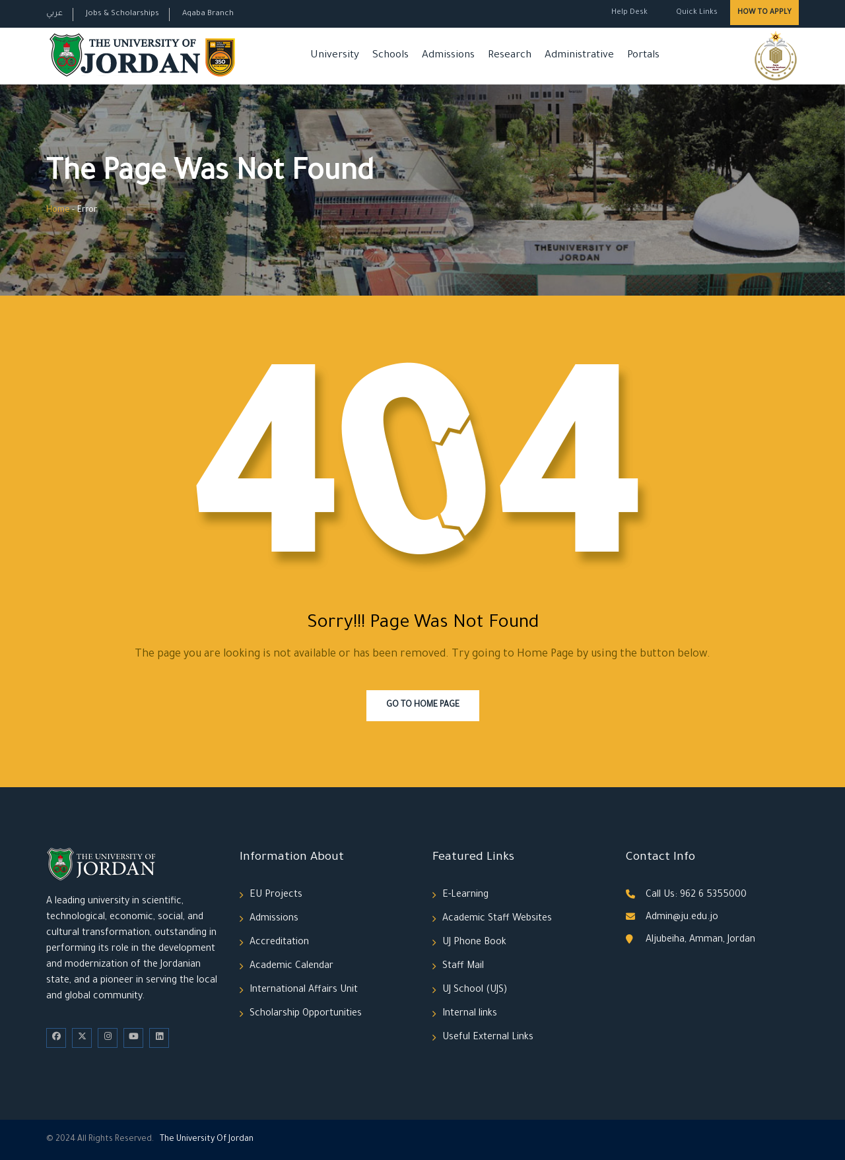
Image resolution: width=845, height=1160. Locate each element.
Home (58, 210)
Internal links (469, 1014)
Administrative (579, 55)
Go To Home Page (422, 705)
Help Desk (629, 13)
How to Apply (764, 12)
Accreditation (279, 943)
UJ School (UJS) (474, 990)
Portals (643, 55)
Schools (390, 55)
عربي (54, 14)
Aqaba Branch (208, 14)
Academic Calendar (291, 966)
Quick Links (696, 13)
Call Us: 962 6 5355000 (696, 895)
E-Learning (465, 895)
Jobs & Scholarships (122, 14)
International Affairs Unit (304, 990)
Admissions (448, 55)
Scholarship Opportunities (306, 1014)
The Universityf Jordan (207, 1139)
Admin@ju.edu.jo (682, 918)
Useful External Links (487, 1038)
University (334, 55)
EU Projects (276, 895)
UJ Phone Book (474, 943)
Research (509, 55)
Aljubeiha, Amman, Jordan (700, 940)
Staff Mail (463, 966)
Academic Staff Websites (497, 919)
